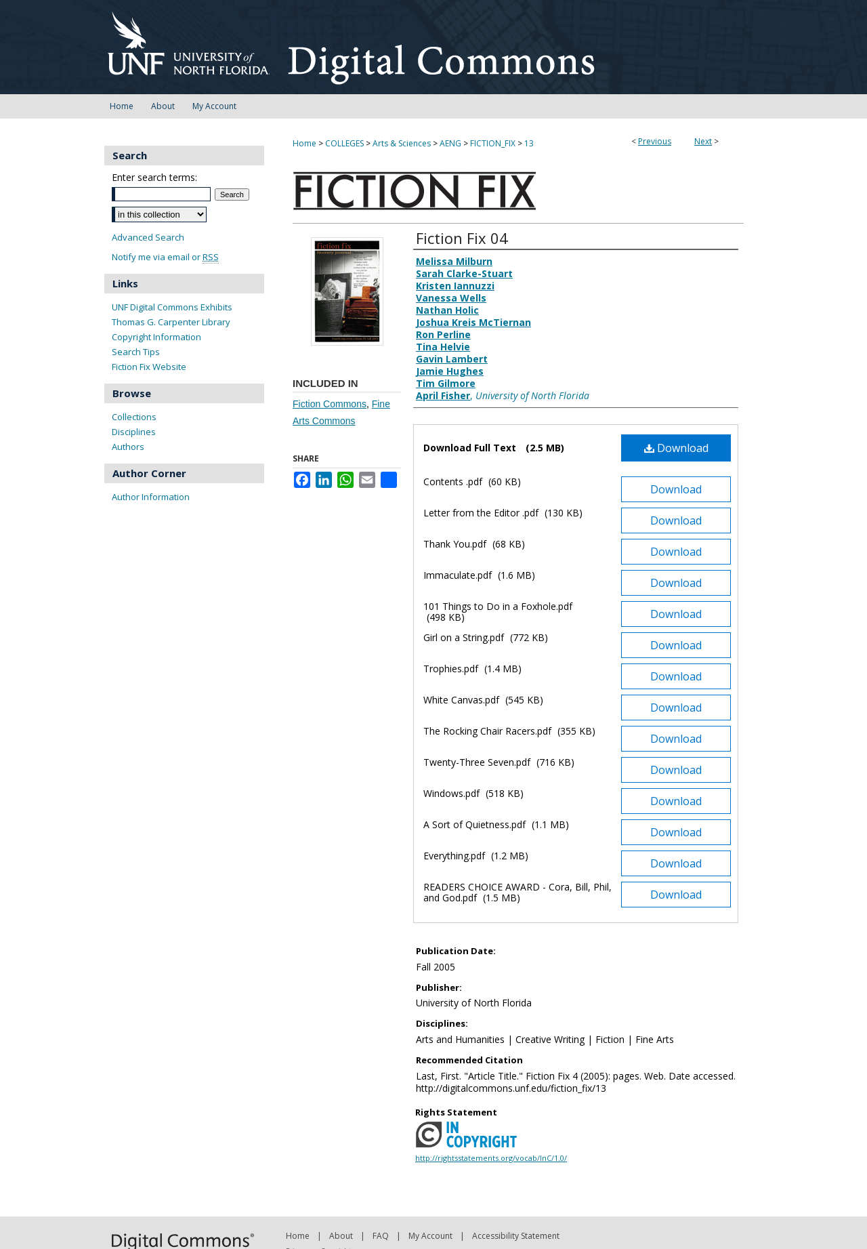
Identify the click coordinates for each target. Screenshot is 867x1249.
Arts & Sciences (402, 143)
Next (703, 141)
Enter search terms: (154, 177)
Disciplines (134, 432)
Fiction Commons (329, 403)
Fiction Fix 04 (462, 238)
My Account (430, 1236)
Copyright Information (156, 337)
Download (676, 448)
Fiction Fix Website (149, 367)
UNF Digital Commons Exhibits (172, 307)
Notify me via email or (165, 257)
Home (304, 143)
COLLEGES (344, 143)
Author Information (151, 497)
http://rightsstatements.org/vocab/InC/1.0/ (491, 1158)
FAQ (381, 1236)
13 (529, 143)
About (341, 1236)
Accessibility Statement (515, 1236)
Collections (134, 417)
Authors (128, 447)
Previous (654, 141)
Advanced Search (148, 237)
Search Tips (136, 352)
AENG (450, 143)
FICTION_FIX (492, 143)
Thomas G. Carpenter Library (171, 322)
